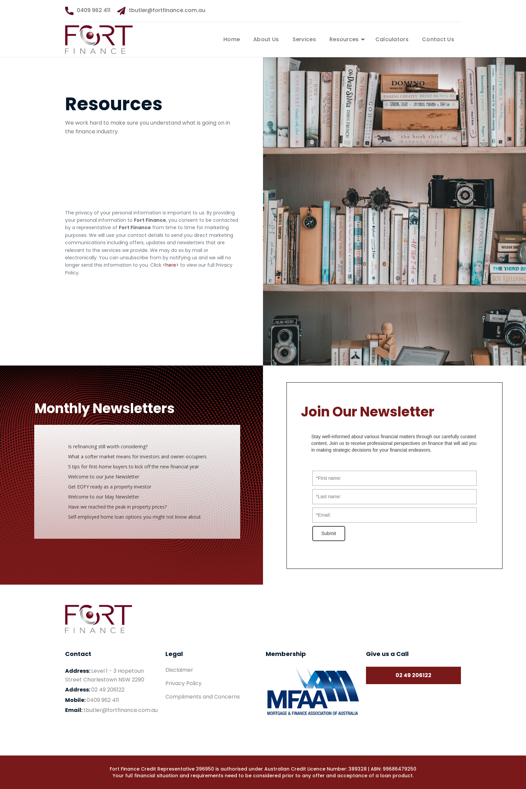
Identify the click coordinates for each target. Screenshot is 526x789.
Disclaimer (179, 670)
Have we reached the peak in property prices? (117, 507)
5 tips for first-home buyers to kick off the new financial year (134, 466)
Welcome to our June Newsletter (104, 476)
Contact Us (438, 39)
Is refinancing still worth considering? (108, 446)
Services (304, 39)
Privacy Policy (183, 683)
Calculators (392, 39)
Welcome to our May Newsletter (103, 497)
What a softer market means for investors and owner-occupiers (137, 456)
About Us (266, 39)
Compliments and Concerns (202, 697)
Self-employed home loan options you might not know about (134, 517)
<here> (171, 265)
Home (231, 39)
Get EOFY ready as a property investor (109, 486)
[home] (109, 39)
